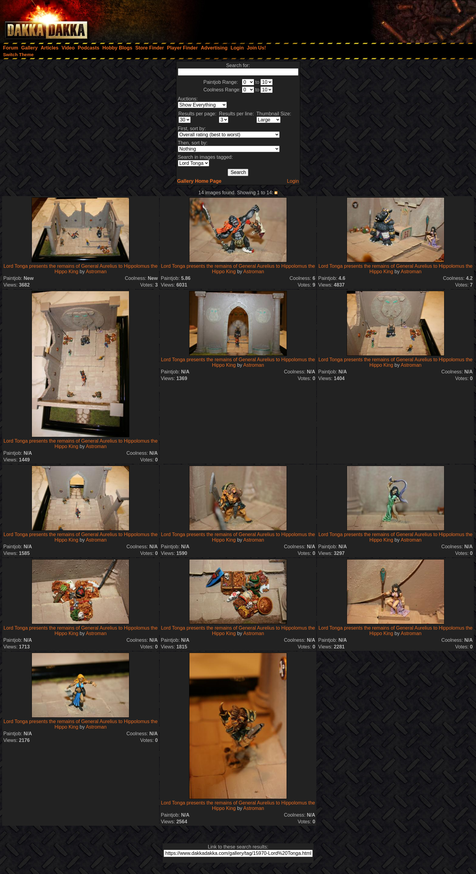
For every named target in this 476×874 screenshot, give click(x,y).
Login (293, 181)
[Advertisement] (394, 20)
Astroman (96, 271)
